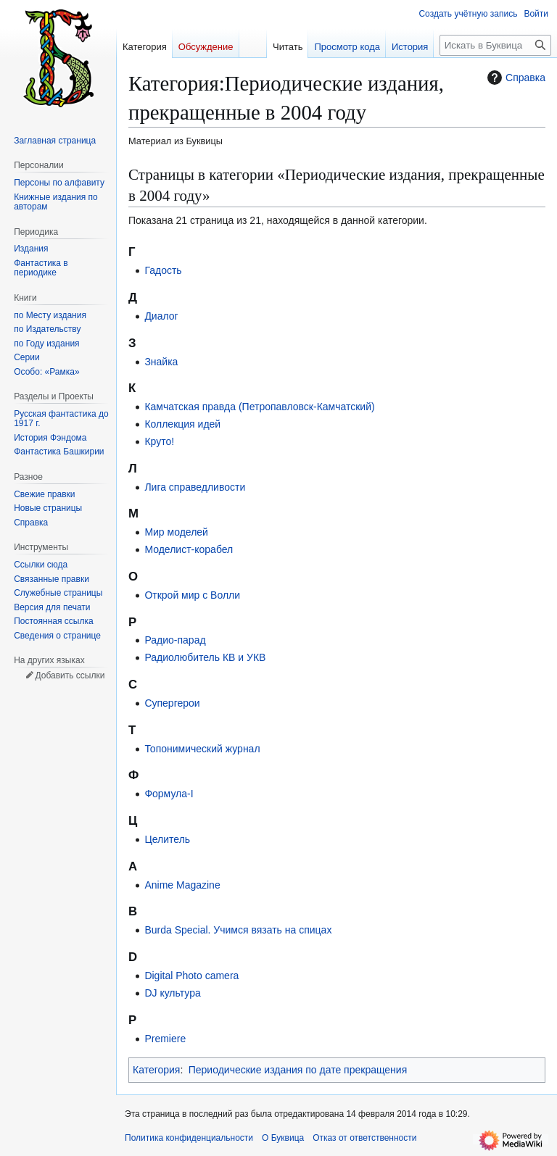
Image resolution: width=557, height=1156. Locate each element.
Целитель (167, 839)
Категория (156, 1070)
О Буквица (283, 1138)
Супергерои (171, 703)
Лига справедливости (194, 487)
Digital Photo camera (191, 975)
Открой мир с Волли (192, 595)
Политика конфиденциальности (189, 1138)
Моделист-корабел (188, 549)
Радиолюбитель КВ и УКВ (204, 657)
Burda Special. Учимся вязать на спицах (237, 930)
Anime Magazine (182, 885)
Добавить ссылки (69, 675)
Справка (514, 77)
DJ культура (172, 993)
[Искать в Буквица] (495, 45)
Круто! (159, 441)
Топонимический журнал (202, 748)
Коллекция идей (182, 424)
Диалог (161, 316)
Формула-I (168, 793)
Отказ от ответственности (364, 1138)
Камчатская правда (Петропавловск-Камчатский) (259, 406)
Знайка (161, 361)
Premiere (165, 1038)
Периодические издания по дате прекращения (298, 1070)
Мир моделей (176, 532)
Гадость (162, 270)
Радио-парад (174, 640)
